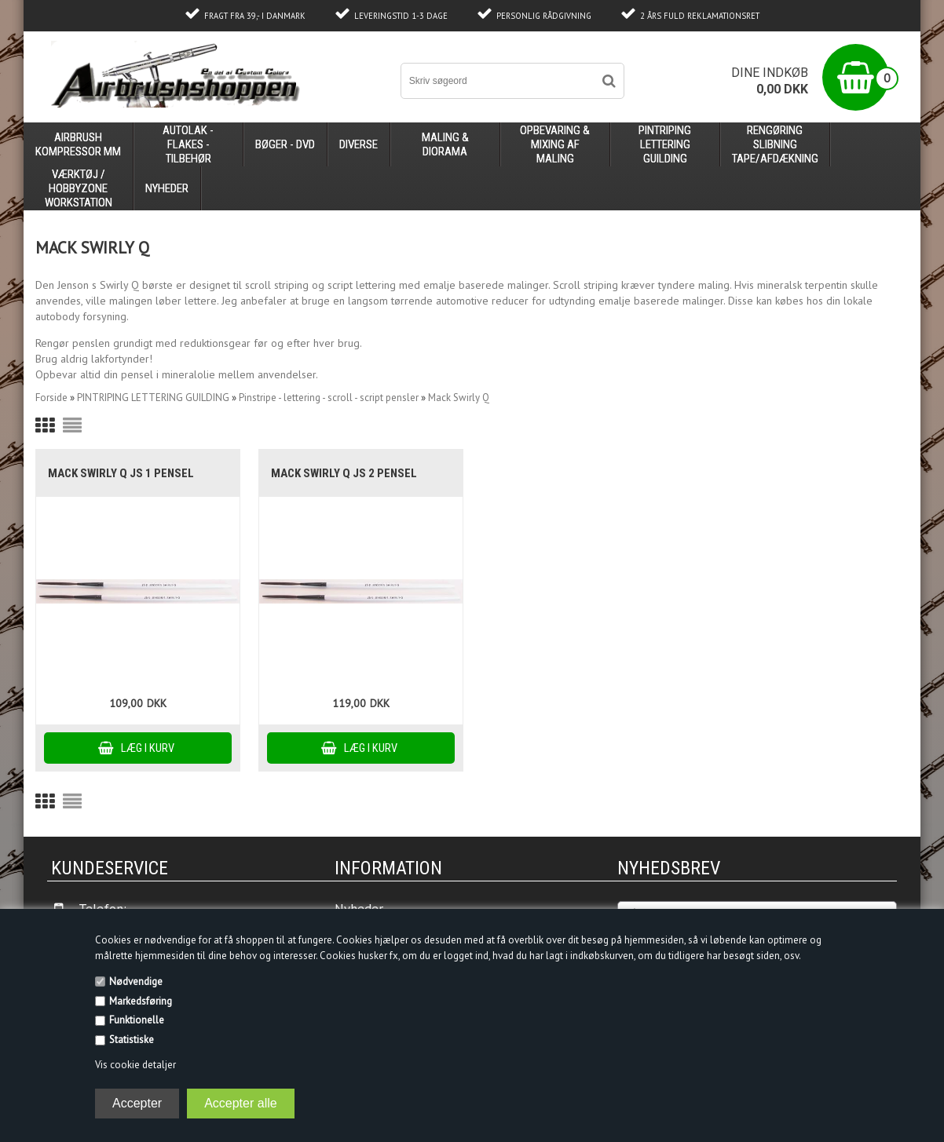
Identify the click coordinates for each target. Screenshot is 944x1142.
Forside (51, 397)
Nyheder (166, 188)
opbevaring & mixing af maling (555, 144)
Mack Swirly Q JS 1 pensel (121, 473)
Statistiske (131, 1039)
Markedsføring (140, 1001)
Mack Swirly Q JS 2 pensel (344, 473)
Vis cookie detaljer (135, 1064)
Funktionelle (136, 1020)
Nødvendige (136, 981)
